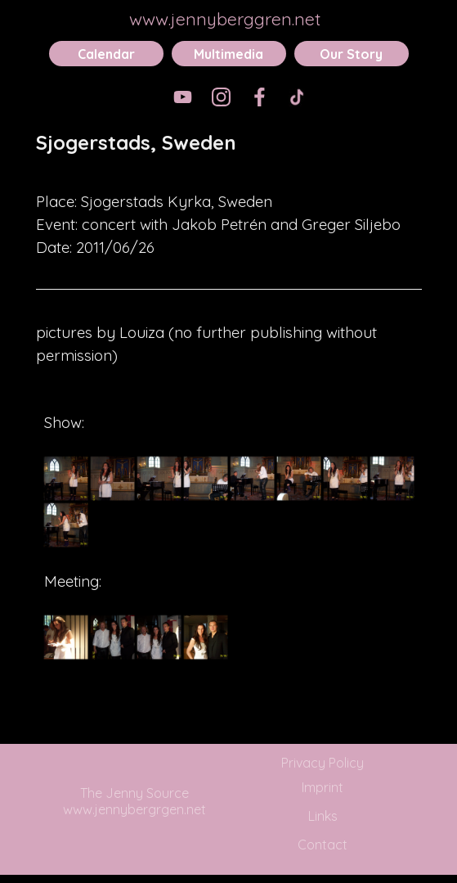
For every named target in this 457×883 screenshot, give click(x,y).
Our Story (351, 54)
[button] (66, 478)
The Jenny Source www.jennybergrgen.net (134, 801)
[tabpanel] (229, 154)
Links (323, 816)
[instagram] (221, 97)
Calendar (106, 54)
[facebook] (259, 97)
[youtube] (182, 97)
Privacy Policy (322, 763)
